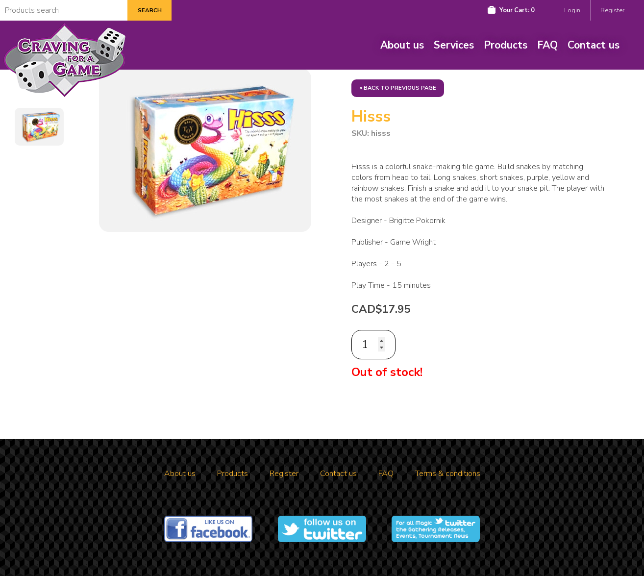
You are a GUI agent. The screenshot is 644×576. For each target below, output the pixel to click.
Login (572, 10)
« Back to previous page (397, 88)
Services (454, 45)
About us (402, 45)
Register (612, 10)
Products (505, 45)
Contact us (593, 45)
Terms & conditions (447, 473)
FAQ (547, 45)
